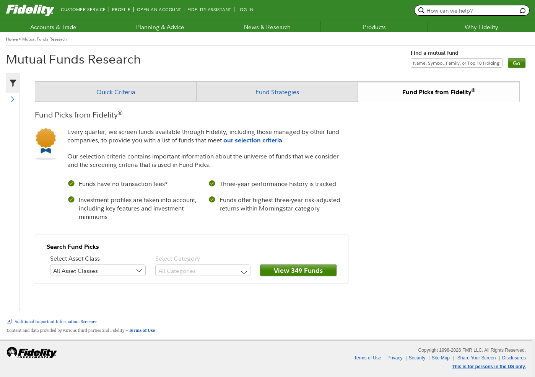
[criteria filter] (11, 83)
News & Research (267, 27)
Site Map (441, 358)
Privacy (394, 358)
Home (12, 39)
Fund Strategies (277, 92)
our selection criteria (252, 140)
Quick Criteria (115, 92)
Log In (245, 10)
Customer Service (83, 10)
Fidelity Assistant (209, 10)
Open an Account (159, 10)
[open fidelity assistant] (522, 10)
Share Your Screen (476, 358)
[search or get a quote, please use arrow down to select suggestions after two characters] (467, 10)
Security (417, 358)
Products (374, 27)
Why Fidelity (481, 27)
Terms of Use (142, 330)
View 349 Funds (298, 270)
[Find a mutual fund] (456, 63)
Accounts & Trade (53, 27)
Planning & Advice (160, 27)
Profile (121, 10)
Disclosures (514, 358)
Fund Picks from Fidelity (438, 91)
